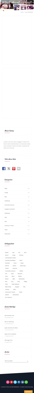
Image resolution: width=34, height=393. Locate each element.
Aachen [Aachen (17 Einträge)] (6, 252)
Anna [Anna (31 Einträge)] (25, 252)
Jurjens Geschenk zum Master (11, 327)
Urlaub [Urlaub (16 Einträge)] (20, 292)
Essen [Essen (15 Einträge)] (15, 263)
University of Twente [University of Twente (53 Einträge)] (10, 292)
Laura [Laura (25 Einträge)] (6, 276)
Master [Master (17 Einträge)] (7, 278)
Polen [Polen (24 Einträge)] (6, 284)
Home (22, 12)
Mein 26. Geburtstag (9, 321)
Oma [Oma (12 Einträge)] (12, 281)
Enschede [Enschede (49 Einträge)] (7, 263)
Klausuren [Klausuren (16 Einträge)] (20, 273)
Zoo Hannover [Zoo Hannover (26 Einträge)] (8, 297)
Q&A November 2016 (9, 315)
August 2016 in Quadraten (10, 333)
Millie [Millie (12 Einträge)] (13, 278)
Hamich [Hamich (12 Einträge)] (7, 268)
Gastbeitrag (7, 200)
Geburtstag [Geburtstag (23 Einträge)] (22, 265)
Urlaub (6, 229)
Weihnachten (7, 233)
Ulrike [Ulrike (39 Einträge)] (14, 289)
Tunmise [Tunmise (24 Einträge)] (7, 289)
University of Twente (9, 225)
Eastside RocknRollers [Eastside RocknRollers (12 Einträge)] (10, 260)
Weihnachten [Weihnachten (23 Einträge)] (16, 294)
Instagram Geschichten (10, 209)
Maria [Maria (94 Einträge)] (13, 276)
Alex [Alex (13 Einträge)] (13, 252)
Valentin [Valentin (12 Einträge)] (7, 294)
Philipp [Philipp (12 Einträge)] (25, 281)
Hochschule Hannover (9, 204)
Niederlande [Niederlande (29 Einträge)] (22, 278)
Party (6, 217)
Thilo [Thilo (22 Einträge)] (24, 286)
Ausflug (6, 192)
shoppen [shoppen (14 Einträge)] (17, 286)
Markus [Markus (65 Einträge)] (20, 276)
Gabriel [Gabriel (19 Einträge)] (14, 265)
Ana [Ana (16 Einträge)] (19, 252)
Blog (6, 196)
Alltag (6, 188)
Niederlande (7, 213)
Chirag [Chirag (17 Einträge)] (13, 255)
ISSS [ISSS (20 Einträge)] (6, 273)
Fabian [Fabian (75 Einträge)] (21, 263)
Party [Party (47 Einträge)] (18, 281)
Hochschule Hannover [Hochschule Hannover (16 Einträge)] (10, 270)
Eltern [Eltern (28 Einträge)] (21, 260)
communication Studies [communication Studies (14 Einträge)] (10, 257)
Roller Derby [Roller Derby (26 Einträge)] (8, 286)
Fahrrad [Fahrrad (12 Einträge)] (7, 265)
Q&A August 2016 (8, 340)
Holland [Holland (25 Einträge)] (21, 270)
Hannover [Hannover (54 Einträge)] (15, 268)
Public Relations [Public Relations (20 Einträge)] (15, 284)
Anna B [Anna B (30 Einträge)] (6, 255)
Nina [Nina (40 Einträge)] (6, 281)
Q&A (6, 221)
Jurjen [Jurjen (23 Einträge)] (12, 273)
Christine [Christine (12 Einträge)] (21, 255)
